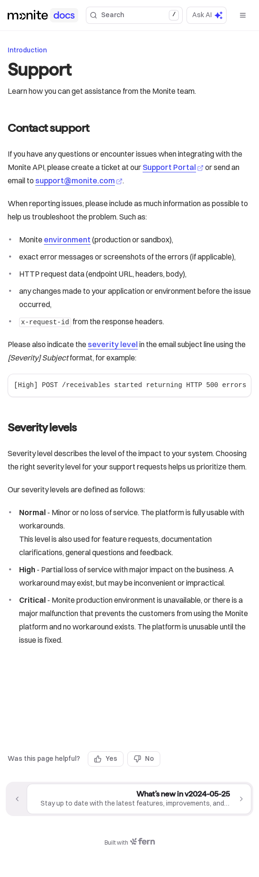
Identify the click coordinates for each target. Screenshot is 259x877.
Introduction (27, 50)
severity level (113, 344)
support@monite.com (79, 180)
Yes (105, 758)
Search (134, 15)
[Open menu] (242, 15)
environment (67, 239)
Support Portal (173, 167)
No (144, 758)
